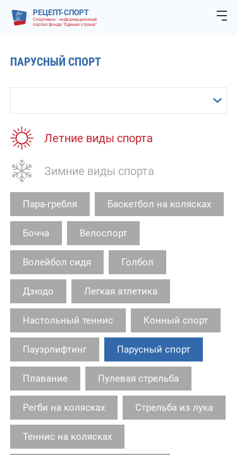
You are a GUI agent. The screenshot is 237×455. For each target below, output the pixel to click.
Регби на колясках (64, 407)
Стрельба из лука (174, 407)
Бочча (36, 233)
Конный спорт (175, 320)
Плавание (45, 378)
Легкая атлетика (120, 291)
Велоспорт (103, 233)
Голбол (137, 262)
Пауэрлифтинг (55, 349)
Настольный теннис (68, 320)
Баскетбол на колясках (159, 204)
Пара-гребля (50, 204)
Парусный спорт (153, 349)
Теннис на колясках (67, 436)
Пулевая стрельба (138, 378)
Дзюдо (38, 291)
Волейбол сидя (57, 262)
